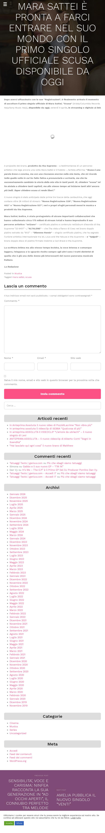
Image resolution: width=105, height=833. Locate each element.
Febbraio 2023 (18, 572)
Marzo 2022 (16, 610)
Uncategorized (18, 733)
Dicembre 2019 (18, 702)
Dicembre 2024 (18, 518)
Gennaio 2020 (17, 698)
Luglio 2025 (16, 504)
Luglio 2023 (16, 555)
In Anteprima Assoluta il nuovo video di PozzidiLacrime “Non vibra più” (51, 425)
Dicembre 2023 (18, 541)
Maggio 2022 (17, 603)
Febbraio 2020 (18, 695)
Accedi (13, 750)
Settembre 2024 (19, 524)
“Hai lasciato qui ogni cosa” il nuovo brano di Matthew (41, 445)
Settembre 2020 (19, 671)
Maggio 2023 (17, 562)
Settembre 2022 (19, 589)
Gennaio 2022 (17, 616)
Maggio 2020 (17, 685)
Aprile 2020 (16, 688)
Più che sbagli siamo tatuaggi (64, 463)
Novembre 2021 (18, 623)
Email (41, 358)
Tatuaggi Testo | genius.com (26, 463)
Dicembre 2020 (18, 661)
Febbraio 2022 (18, 613)
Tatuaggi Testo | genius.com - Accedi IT (33, 473)
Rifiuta (19, 823)
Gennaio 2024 (17, 538)
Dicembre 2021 (18, 620)
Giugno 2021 (17, 640)
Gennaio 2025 (17, 514)
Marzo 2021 (16, 651)
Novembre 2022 (19, 582)
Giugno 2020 (17, 681)
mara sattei (18, 277)
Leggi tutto (76, 818)
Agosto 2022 (17, 593)
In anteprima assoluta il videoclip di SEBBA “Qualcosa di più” (45, 428)
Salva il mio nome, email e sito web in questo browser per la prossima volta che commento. (51, 382)
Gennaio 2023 (17, 576)
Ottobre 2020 (17, 668)
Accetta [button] (9, 823)
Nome (8, 358)
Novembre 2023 (19, 545)
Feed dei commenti (21, 757)
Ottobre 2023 (17, 548)
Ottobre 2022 (17, 586)
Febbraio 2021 (17, 654)
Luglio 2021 (16, 637)
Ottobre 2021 (17, 627)
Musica (18, 273)
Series (13, 729)
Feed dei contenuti (21, 754)
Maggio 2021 (17, 644)
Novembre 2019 (18, 705)
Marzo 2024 (16, 535)
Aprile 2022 (16, 606)
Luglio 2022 (16, 596)
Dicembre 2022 (18, 579)
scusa (28, 277)
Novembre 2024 (19, 521)
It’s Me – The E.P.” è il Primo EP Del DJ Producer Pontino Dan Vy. (59, 469)
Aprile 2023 (16, 565)
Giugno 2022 (17, 599)
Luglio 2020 (16, 678)
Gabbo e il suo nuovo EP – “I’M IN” (43, 466)
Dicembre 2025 (18, 497)
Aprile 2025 (16, 507)
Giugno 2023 (17, 558)
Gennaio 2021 (17, 657)
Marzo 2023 (16, 569)
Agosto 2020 (17, 674)
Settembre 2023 (19, 552)
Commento (12, 300)
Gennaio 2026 (17, 494)
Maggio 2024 (17, 531)
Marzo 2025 (16, 511)
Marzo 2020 (16, 691)
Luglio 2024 (16, 528)
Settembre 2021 (19, 630)
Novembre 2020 (19, 664)
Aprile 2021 (16, 647)
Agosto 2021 (17, 633)
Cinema (14, 723)
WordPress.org (18, 760)
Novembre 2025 (19, 500)
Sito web (76, 358)
